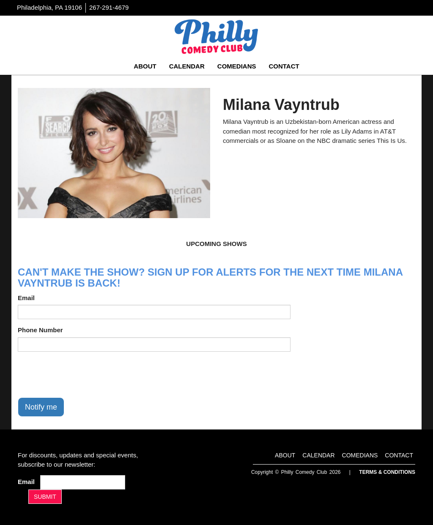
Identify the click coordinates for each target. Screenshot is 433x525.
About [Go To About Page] (145, 66)
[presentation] (82, 374)
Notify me (41, 407)
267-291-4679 (109, 7)
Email (26, 297)
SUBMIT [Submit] (45, 496)
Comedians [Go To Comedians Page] (236, 66)
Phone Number (40, 330)
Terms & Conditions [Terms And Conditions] (387, 472)
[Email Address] (82, 482)
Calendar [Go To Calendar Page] (187, 66)
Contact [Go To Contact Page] (284, 66)
